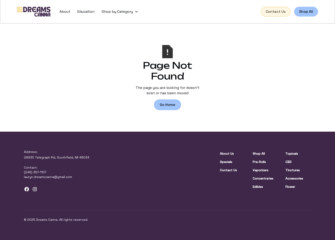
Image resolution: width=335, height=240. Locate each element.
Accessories (294, 178)
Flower (290, 187)
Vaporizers (260, 170)
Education (85, 11)
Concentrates (263, 178)
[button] (120, 11)
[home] (34, 12)
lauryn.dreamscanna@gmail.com (48, 177)
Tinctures (292, 170)
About (64, 11)
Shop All (306, 11)
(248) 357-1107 (35, 172)
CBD (288, 162)
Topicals (291, 154)
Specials (226, 162)
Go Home (167, 104)
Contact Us (276, 11)
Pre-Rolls (259, 162)
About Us (227, 154)
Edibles (258, 187)
